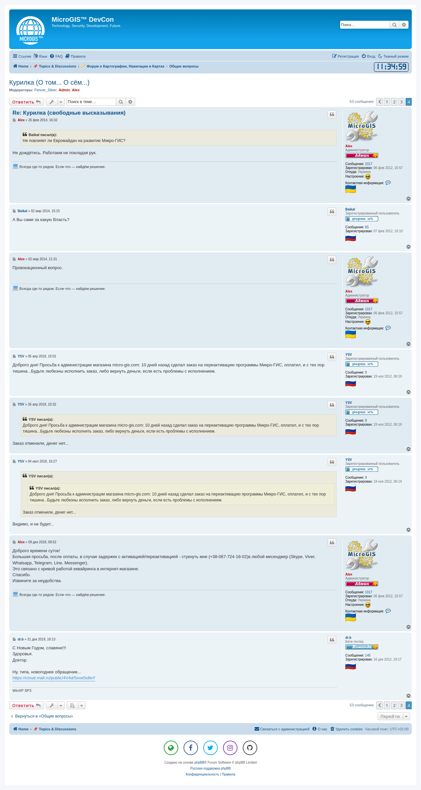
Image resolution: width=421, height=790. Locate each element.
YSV (348, 354)
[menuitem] (55, 56)
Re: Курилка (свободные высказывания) (69, 113)
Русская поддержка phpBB (210, 768)
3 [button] (401, 102)
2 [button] (394, 102)
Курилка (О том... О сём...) (49, 82)
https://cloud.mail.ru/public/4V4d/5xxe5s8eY (53, 677)
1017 (368, 164)
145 (368, 655)
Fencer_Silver (45, 90)
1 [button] (387, 102)
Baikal (350, 209)
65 (367, 227)
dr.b (348, 637)
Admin (64, 90)
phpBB (199, 762)
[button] (379, 102)
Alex (76, 90)
